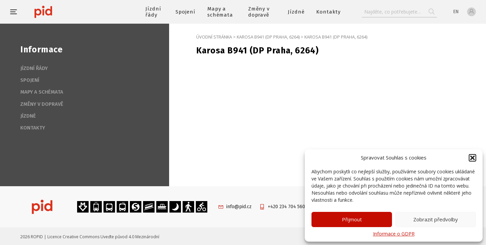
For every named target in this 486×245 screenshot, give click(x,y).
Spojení (185, 12)
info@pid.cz (239, 207)
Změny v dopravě (259, 12)
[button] (472, 157)
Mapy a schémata (220, 12)
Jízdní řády (153, 12)
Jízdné (296, 12)
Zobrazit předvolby (435, 219)
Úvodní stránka (214, 37)
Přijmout (352, 219)
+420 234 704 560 (286, 207)
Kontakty (328, 12)
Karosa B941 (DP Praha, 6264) (268, 37)
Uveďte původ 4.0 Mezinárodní (129, 237)
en (456, 12)
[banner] (63, 12)
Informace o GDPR (394, 233)
